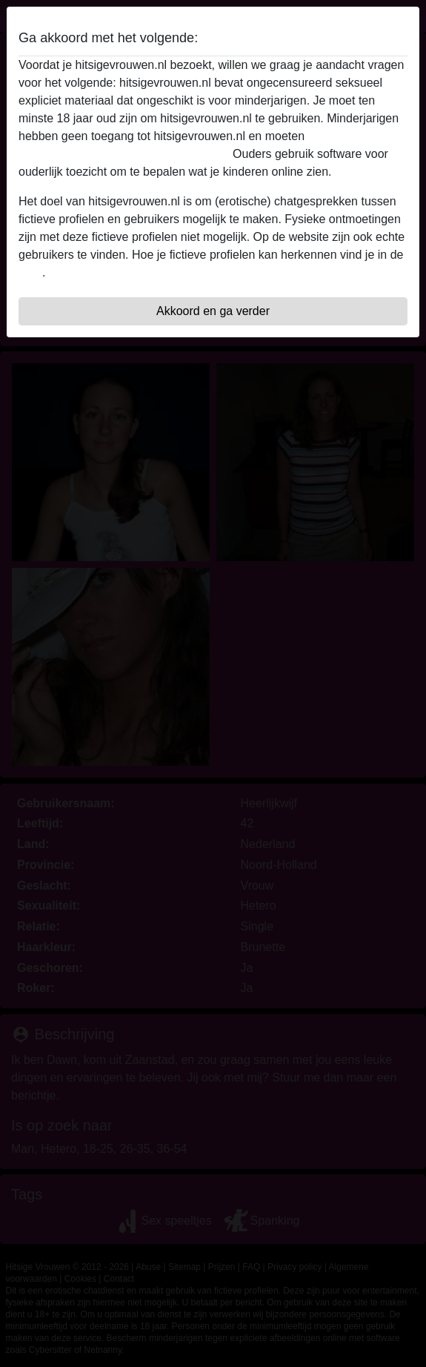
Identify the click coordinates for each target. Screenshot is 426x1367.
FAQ (30, 272)
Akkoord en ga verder (213, 311)
